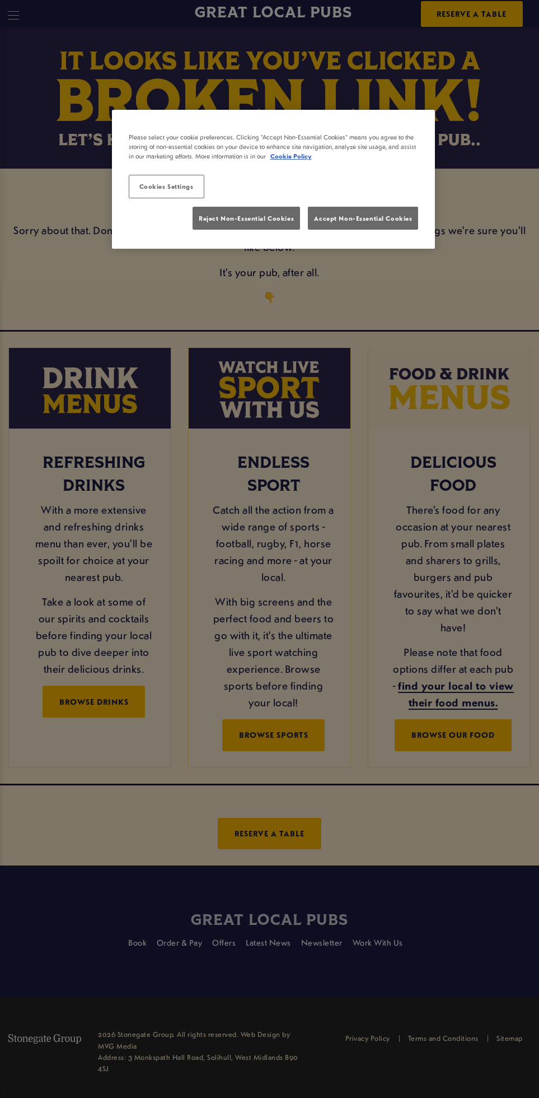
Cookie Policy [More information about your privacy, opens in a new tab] (291, 156)
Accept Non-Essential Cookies (363, 218)
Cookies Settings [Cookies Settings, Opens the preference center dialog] (166, 186)
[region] (273, 179)
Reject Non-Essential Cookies (246, 218)
